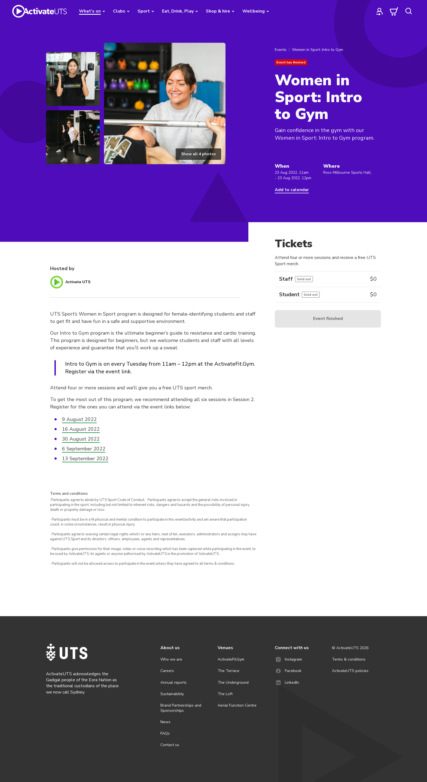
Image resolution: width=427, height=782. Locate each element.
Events (280, 49)
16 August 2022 (81, 429)
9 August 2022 (79, 419)
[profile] (379, 11)
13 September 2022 (85, 458)
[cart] (394, 11)
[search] (408, 11)
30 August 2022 (81, 439)
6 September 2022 (83, 448)
